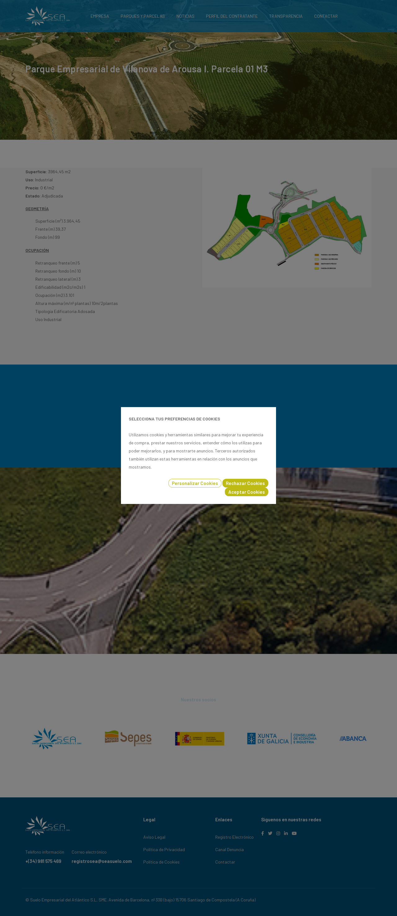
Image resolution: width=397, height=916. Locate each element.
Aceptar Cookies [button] (246, 492)
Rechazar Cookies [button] (245, 483)
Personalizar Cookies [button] (195, 483)
